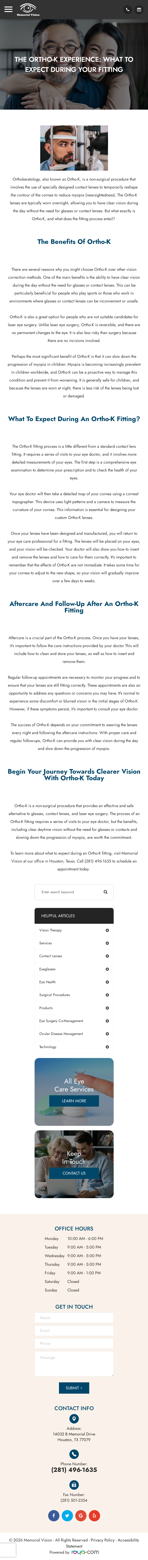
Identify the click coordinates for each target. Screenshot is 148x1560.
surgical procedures (54, 994)
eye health (47, 982)
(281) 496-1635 (74, 1469)
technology (47, 1046)
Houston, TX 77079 (74, 1437)
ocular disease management (61, 1033)
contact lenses (50, 956)
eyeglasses (47, 969)
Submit (72, 1388)
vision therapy (50, 930)
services (45, 943)
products (45, 1008)
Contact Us (74, 1173)
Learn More (74, 1101)
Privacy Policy (103, 1540)
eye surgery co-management (61, 1020)
